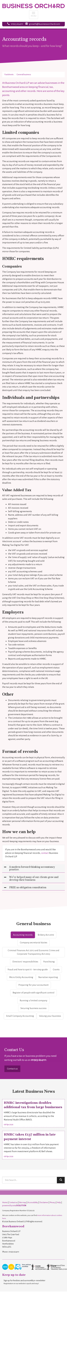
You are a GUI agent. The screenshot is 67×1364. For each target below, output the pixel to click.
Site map (22, 1202)
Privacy (52, 1202)
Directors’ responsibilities (25, 961)
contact (45, 853)
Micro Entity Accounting (21, 977)
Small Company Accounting (20, 1016)
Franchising (49, 961)
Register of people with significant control (33, 992)
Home (5, 1202)
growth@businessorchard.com (44, 24)
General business (24, 74)
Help (59, 1202)
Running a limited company (33, 1000)
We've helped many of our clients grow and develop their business (33, 879)
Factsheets (9, 74)
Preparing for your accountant (33, 985)
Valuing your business (50, 1016)
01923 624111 (17, 24)
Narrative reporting (48, 977)
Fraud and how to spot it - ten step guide (28, 969)
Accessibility (33, 1202)
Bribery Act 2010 (46, 935)
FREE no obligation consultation (27, 887)
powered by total (14, 1205)
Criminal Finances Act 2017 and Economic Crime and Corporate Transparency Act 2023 (33, 952)
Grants (56, 969)
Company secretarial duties (33, 942)
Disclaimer (43, 1202)
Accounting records (23, 935)
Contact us (12, 1068)
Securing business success (33, 1008)
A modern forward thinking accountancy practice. (32, 868)
